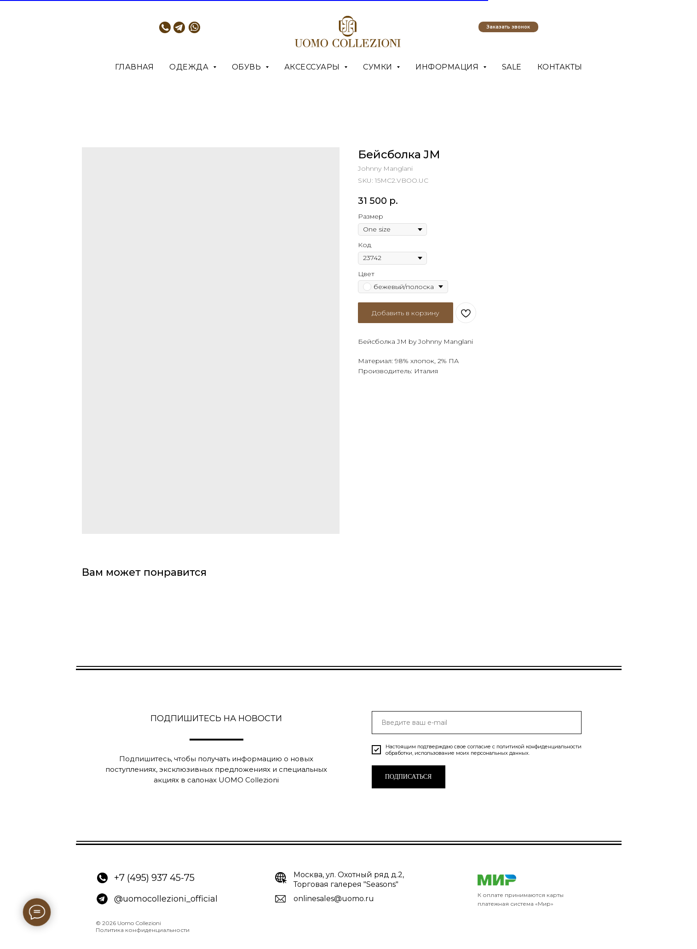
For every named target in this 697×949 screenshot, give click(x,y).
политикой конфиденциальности (539, 746)
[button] (508, 27)
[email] (477, 722)
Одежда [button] (190, 67)
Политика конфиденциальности (143, 929)
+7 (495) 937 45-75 (154, 877)
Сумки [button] (378, 67)
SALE (512, 67)
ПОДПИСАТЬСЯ (408, 776)
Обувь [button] (247, 67)
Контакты (559, 67)
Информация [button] (448, 67)
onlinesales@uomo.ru (334, 898)
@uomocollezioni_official (166, 899)
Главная (134, 67)
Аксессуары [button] (313, 67)
